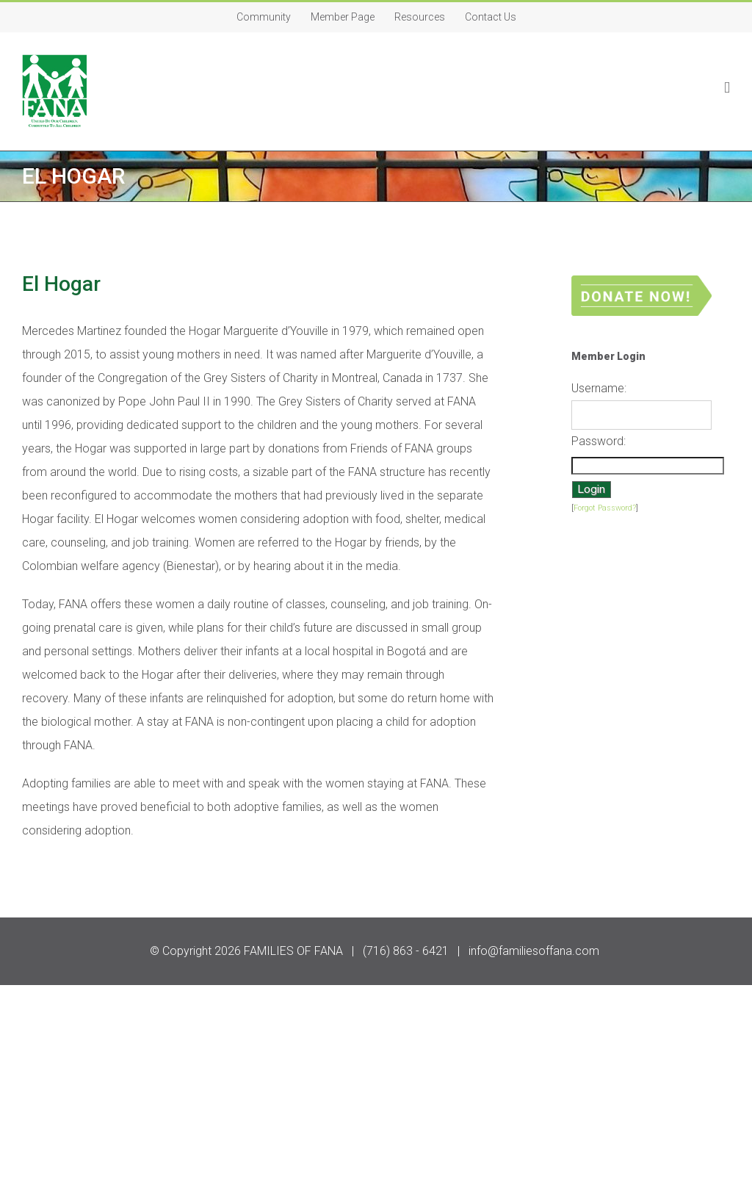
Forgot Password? (605, 508)
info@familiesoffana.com (534, 951)
